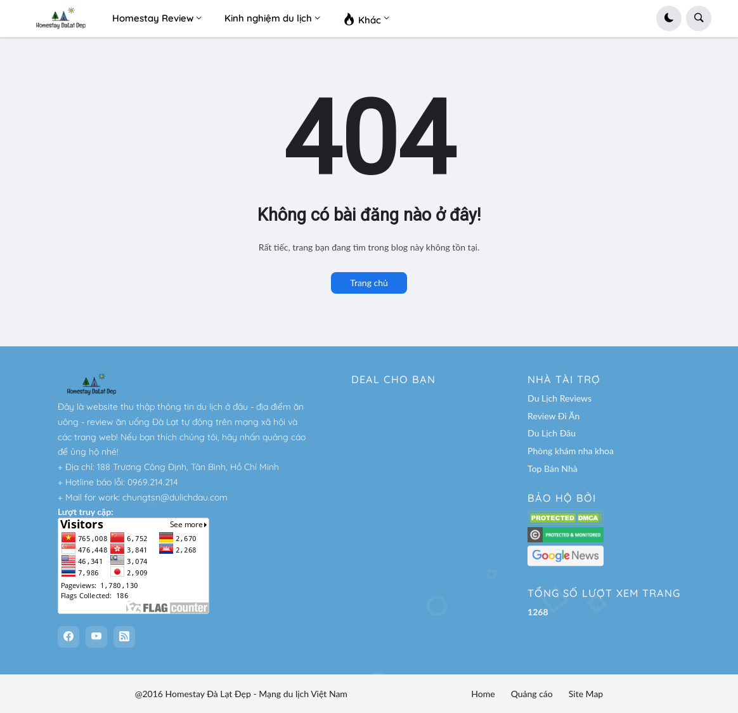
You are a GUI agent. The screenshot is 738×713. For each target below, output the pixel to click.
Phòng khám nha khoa (571, 450)
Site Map (586, 693)
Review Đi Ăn (553, 415)
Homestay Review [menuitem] (152, 18)
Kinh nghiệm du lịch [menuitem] (268, 18)
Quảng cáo (532, 693)
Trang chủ (369, 282)
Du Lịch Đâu (552, 433)
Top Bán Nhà (553, 468)
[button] (669, 18)
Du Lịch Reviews (560, 398)
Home (483, 693)
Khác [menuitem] (362, 18)
